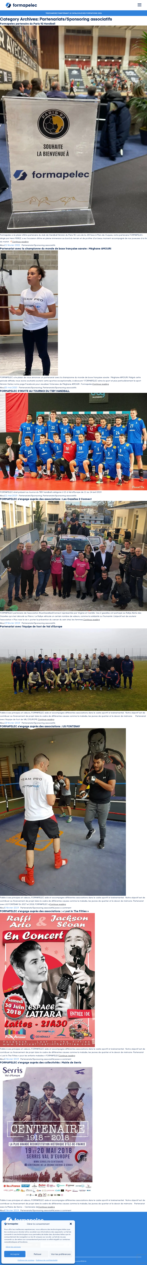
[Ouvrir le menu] (139, 4)
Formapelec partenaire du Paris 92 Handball (27, 23)
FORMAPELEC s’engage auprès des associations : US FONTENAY (40, 726)
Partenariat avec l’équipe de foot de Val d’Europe (31, 626)
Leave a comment (62, 907)
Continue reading (20, 241)
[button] (70, 1223)
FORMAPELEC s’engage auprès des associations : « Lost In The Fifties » (44, 911)
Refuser (37, 1254)
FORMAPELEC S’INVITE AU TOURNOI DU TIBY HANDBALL (35, 391)
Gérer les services (13, 1247)
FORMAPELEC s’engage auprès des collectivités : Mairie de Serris (40, 1062)
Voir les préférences (61, 1254)
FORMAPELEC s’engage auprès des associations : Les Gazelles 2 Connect (46, 499)
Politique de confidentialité (46, 1260)
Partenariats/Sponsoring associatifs (38, 245)
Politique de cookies (26, 1260)
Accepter (14, 1254)
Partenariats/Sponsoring (30, 387)
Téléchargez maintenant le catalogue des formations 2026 (73, 13)
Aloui (2, 245)
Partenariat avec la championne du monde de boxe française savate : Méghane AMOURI (55, 248)
